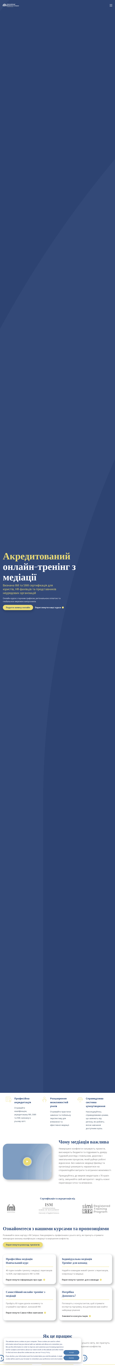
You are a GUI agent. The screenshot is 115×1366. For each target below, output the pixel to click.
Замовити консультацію (75, 1316)
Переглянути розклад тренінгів (23, 1244)
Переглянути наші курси (48, 607)
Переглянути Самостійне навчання (24, 1312)
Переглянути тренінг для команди (80, 1279)
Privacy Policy (45, 1352)
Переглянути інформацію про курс (24, 1279)
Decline (71, 1358)
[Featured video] (27, 1162)
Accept (71, 1352)
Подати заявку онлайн (18, 607)
